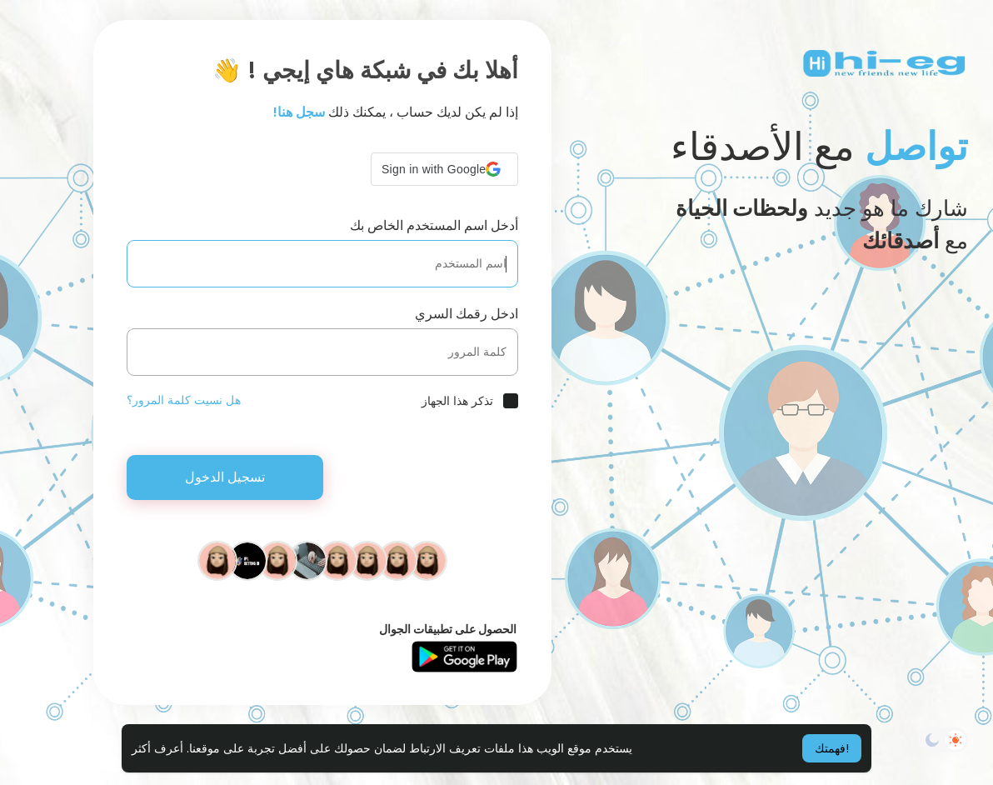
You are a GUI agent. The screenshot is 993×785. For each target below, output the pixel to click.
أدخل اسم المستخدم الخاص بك (434, 225)
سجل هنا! (299, 112)
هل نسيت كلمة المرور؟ (184, 400)
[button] (444, 169)
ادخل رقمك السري (466, 313)
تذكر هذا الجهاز (457, 400)
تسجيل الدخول (225, 477)
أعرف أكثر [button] (157, 748)
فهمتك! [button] (832, 748)
